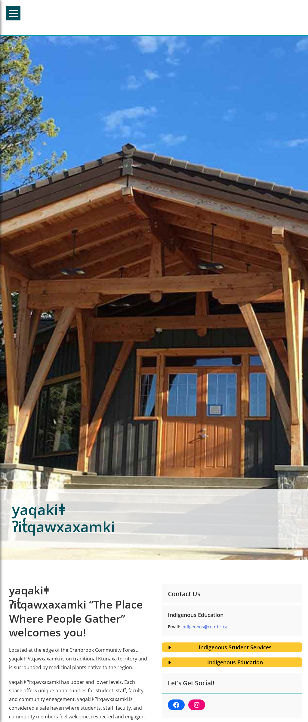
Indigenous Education (235, 662)
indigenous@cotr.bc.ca (204, 627)
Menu (13, 13)
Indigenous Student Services (235, 647)
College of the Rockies (151, 17)
